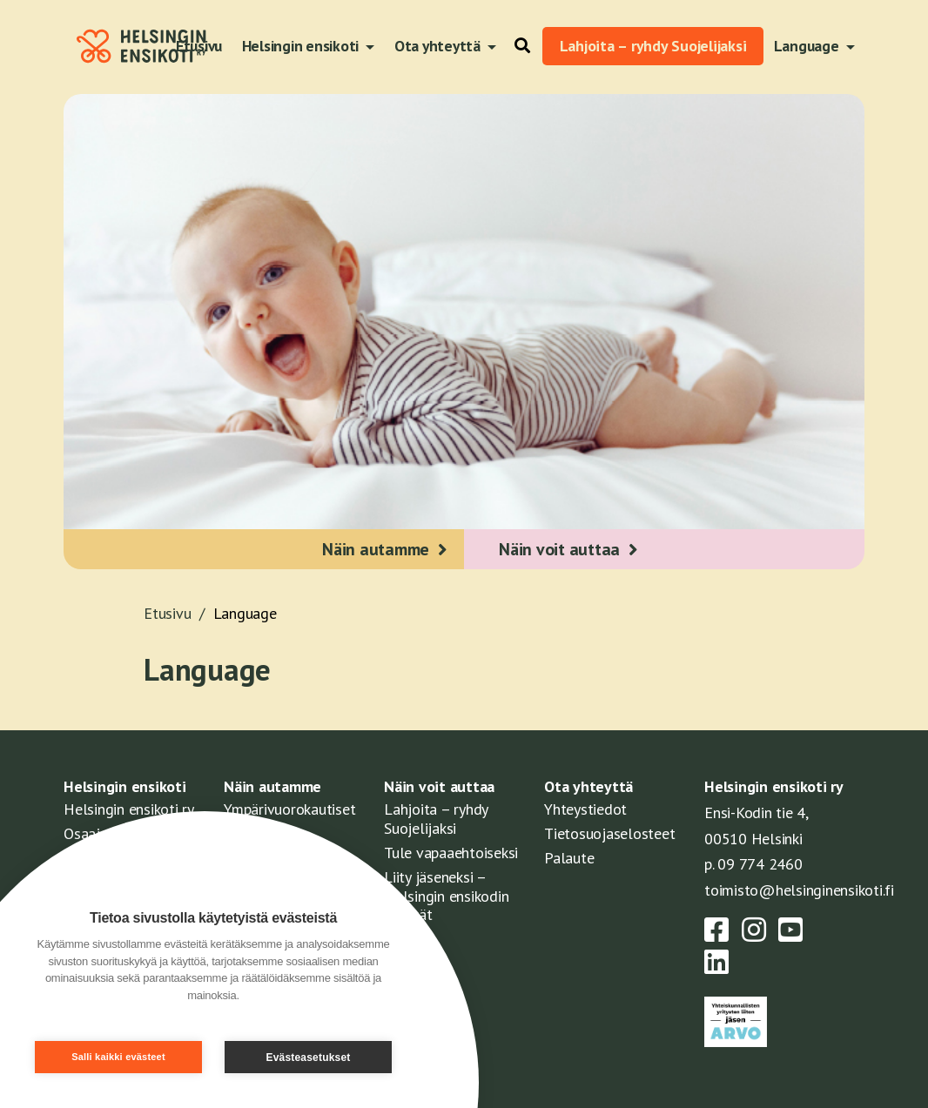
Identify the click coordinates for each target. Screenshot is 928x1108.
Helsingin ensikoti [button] (302, 46)
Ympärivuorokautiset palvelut (289, 818)
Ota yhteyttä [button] (439, 46)
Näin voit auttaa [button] (559, 549)
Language (245, 613)
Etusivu (178, 613)
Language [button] (808, 46)
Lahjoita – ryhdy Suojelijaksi (653, 46)
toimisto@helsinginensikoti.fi (799, 890)
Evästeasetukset (308, 1057)
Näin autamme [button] (375, 549)
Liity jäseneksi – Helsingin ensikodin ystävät (446, 895)
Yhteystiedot (585, 809)
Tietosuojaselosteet (609, 833)
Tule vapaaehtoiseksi (451, 853)
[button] (518, 46)
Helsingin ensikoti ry (129, 809)
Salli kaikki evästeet (118, 1056)
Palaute (569, 858)
